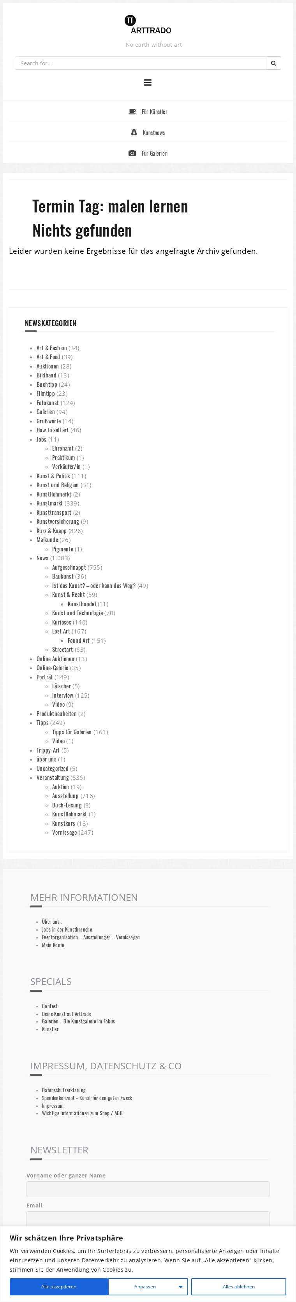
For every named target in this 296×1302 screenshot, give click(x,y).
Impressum (52, 1105)
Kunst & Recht (68, 594)
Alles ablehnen (137, 1286)
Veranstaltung (53, 777)
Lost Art (61, 630)
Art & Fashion (52, 347)
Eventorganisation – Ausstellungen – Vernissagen (91, 937)
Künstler (50, 1029)
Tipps (43, 722)
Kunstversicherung (58, 521)
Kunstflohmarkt (54, 494)
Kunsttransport (54, 512)
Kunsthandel (82, 603)
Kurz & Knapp (52, 530)
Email (34, 1205)
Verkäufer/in (66, 466)
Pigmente (62, 548)
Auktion (60, 786)
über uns (46, 759)
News (43, 557)
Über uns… (52, 921)
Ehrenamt (63, 448)
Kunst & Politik (53, 475)
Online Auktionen (55, 658)
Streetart (62, 649)
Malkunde (47, 539)
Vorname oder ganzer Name (66, 1175)
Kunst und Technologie (77, 612)
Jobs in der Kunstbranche (67, 929)
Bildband (46, 374)
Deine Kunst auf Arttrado (67, 1014)
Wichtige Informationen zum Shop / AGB (82, 1113)
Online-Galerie (52, 667)
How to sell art (53, 429)
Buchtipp (47, 384)
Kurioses (61, 622)
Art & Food (48, 356)
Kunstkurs (63, 823)
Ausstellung (65, 795)
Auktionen (48, 365)
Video (58, 704)
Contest (50, 1006)
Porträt (45, 676)
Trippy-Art (48, 750)
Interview (62, 695)
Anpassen (45, 1286)
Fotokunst (48, 402)
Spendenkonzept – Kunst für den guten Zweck (87, 1098)
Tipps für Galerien (72, 731)
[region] (148, 1264)
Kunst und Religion (58, 484)
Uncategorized (53, 768)
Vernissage (64, 832)
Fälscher (61, 685)
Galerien (46, 411)
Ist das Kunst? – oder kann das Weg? (94, 585)
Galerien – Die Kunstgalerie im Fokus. (79, 1021)
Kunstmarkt (50, 502)
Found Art (79, 640)
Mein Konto (53, 945)
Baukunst (63, 576)
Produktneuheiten (57, 713)
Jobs (42, 439)
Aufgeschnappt (69, 567)
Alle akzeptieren (237, 1286)
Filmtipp (46, 393)
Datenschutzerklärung (64, 1090)
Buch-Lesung (67, 804)
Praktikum (63, 457)
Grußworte (49, 420)
